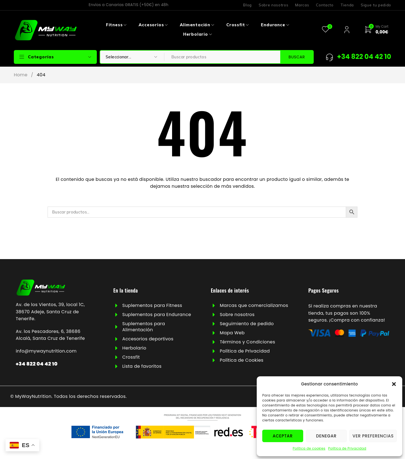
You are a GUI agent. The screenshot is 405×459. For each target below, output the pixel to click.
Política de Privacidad (347, 448)
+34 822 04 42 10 (37, 363)
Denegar (326, 436)
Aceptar (283, 436)
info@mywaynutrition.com (46, 351)
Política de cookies (309, 448)
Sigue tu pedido (376, 5)
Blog (247, 5)
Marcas (302, 5)
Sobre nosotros (273, 5)
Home (20, 75)
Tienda (347, 5)
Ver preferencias (373, 436)
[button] (394, 384)
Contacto (324, 5)
